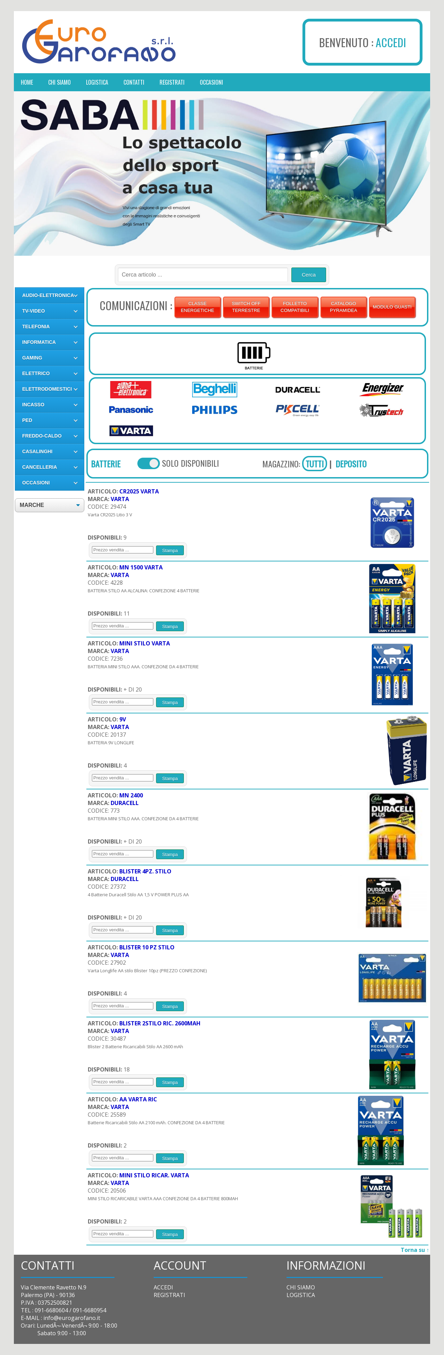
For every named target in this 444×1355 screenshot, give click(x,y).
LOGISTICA (301, 1295)
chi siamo (59, 82)
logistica (97, 82)
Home (27, 82)
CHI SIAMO (301, 1287)
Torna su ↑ (415, 1250)
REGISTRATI (169, 1295)
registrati (172, 82)
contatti (133, 82)
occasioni (211, 82)
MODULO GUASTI (392, 307)
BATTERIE (105, 463)
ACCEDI (391, 42)
